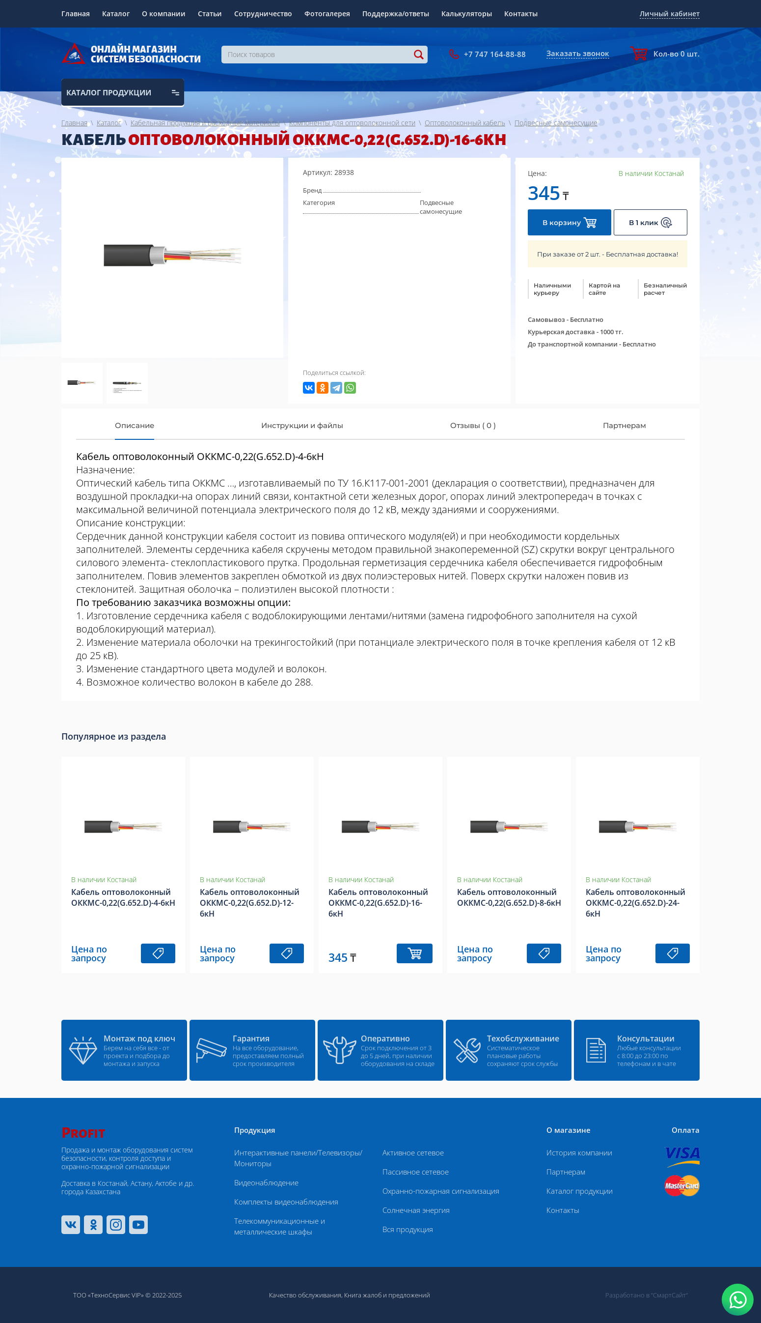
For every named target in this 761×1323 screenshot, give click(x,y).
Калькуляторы (466, 13)
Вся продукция (407, 1229)
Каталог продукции (579, 1191)
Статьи (210, 13)
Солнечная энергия (416, 1210)
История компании (579, 1152)
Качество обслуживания (305, 1295)
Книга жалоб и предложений (387, 1295)
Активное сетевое (413, 1152)
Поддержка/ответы (395, 13)
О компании (164, 13)
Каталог (116, 13)
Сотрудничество (263, 13)
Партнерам (565, 1172)
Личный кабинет (670, 13)
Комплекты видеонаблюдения (286, 1202)
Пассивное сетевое (415, 1172)
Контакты (521, 13)
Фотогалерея (327, 13)
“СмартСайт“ (669, 1295)
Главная (75, 13)
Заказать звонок (577, 53)
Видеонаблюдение (266, 1182)
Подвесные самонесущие (441, 207)
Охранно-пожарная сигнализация (440, 1191)
